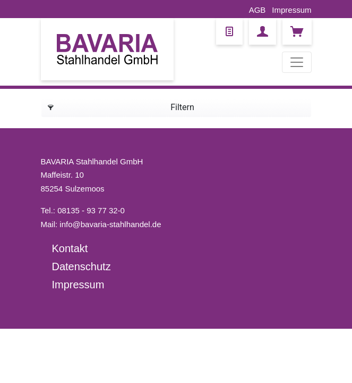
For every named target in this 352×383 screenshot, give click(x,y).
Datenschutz (81, 266)
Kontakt (70, 248)
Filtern (121, 105)
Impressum (291, 9)
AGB (257, 9)
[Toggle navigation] (297, 62)
